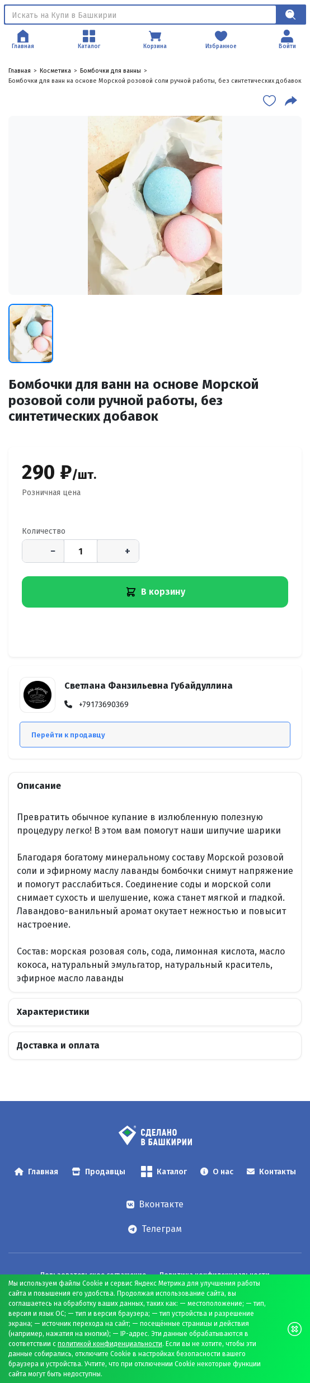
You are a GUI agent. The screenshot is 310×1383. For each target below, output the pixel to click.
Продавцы (98, 1172)
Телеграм (155, 1229)
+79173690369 (104, 704)
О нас (216, 1172)
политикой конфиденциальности (110, 1344)
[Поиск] (140, 14)
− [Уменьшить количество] (52, 551)
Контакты (271, 1172)
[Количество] (80, 551)
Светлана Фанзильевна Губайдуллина (148, 685)
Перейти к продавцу (68, 735)
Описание (39, 785)
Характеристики (53, 1011)
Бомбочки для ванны (110, 70)
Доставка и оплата (58, 1045)
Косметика (55, 70)
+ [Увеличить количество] (127, 551)
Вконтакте (155, 1204)
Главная (19, 70)
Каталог (164, 1171)
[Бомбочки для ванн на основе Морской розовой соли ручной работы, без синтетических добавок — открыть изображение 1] (155, 205)
